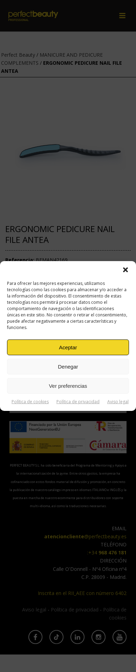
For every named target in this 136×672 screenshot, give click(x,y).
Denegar (68, 366)
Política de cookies (30, 402)
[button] (125, 269)
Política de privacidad (78, 402)
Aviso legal (118, 402)
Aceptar (68, 347)
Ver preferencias (68, 385)
